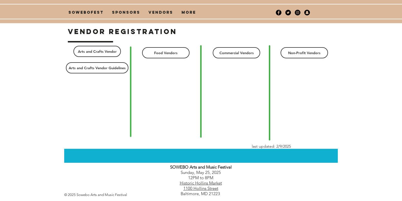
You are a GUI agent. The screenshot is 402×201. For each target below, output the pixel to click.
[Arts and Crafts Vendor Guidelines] (97, 67)
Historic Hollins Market (201, 183)
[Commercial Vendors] (236, 52)
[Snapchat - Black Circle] (307, 12)
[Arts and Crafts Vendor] (97, 51)
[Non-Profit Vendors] (304, 52)
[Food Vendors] (166, 52)
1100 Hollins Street (200, 188)
